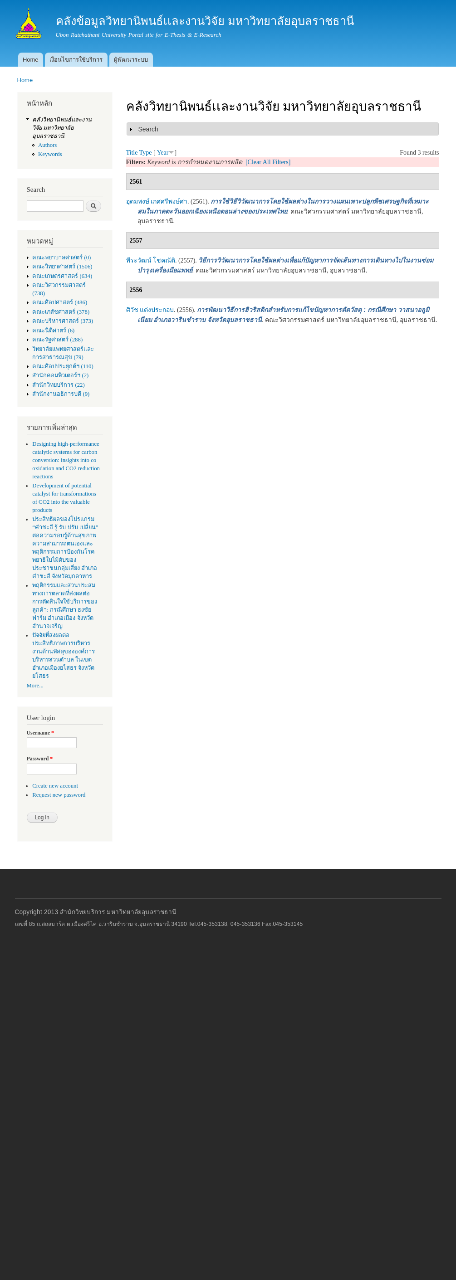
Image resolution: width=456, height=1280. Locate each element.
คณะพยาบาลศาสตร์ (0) (61, 257)
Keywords (50, 154)
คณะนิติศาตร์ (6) (53, 330)
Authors (47, 145)
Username (40, 733)
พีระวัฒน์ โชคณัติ (151, 260)
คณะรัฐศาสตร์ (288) (57, 339)
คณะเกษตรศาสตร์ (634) (62, 276)
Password (40, 758)
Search (148, 129)
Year (163, 152)
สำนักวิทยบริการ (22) (58, 385)
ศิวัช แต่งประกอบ (150, 310)
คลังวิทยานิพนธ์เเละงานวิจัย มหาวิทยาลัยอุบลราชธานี (62, 128)
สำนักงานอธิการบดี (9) (60, 394)
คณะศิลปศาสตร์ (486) (59, 302)
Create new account (55, 786)
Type (145, 152)
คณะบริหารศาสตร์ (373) (62, 321)
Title (132, 152)
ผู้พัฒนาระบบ (131, 59)
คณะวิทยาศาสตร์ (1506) (62, 266)
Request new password (58, 795)
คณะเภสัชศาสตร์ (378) (60, 312)
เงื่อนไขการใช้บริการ (76, 59)
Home (31, 59)
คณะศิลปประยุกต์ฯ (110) (62, 366)
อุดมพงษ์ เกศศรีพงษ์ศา (157, 201)
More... (35, 685)
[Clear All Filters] (268, 162)
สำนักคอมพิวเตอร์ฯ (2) (60, 375)
